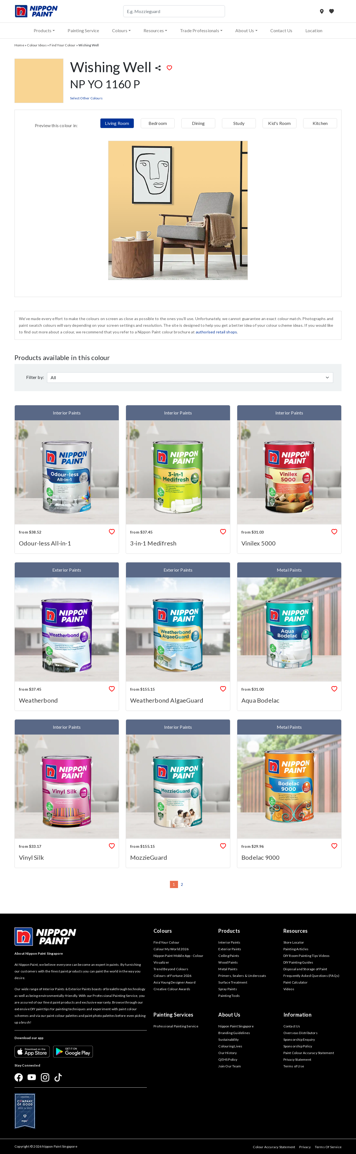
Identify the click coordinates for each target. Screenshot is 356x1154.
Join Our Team (229, 1066)
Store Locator (293, 942)
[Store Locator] (322, 11)
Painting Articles (295, 949)
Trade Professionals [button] (199, 30)
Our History (227, 1053)
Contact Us (281, 30)
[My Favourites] (331, 11)
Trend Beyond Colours (171, 969)
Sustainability (228, 1039)
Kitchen (320, 123)
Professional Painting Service (176, 1026)
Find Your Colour (62, 45)
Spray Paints (227, 989)
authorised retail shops (216, 332)
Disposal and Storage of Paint (305, 969)
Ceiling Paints (228, 956)
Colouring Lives (230, 1046)
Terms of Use (293, 1066)
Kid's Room (279, 123)
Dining (198, 123)
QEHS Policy (227, 1059)
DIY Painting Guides (298, 962)
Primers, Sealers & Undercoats (242, 976)
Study (238, 123)
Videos (288, 989)
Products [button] (43, 30)
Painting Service (83, 30)
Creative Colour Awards (172, 989)
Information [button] (297, 1015)
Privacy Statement (297, 1059)
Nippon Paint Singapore (235, 1026)
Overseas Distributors (300, 1033)
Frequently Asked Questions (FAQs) (311, 976)
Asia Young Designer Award (175, 982)
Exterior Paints (229, 949)
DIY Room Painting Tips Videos (306, 956)
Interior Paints (229, 942)
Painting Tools (229, 996)
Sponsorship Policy (297, 1046)
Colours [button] (119, 30)
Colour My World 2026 (171, 949)
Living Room (117, 123)
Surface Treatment (232, 982)
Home (19, 45)
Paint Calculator (295, 982)
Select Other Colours (86, 98)
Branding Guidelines (234, 1033)
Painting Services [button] (173, 1015)
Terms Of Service (328, 1147)
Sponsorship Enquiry (299, 1039)
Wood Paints (228, 962)
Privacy (304, 1147)
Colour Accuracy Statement (274, 1147)
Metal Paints (227, 969)
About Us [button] (244, 30)
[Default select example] (190, 377)
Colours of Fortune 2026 (173, 976)
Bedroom (158, 123)
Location (314, 30)
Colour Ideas (36, 45)
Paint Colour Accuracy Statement (308, 1053)
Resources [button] (154, 30)
